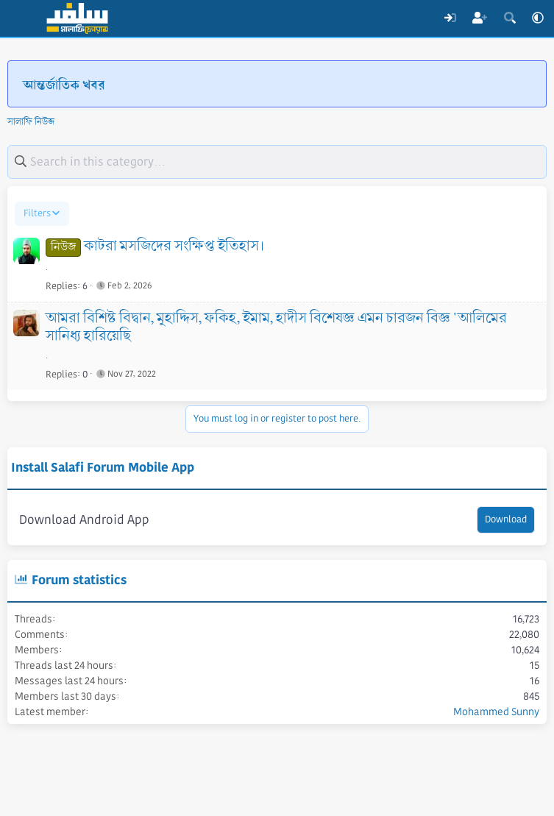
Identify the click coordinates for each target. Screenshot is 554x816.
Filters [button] (37, 213)
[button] (538, 18)
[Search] (509, 18)
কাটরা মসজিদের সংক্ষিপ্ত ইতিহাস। (174, 246)
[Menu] (20, 18)
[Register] (480, 18)
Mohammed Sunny (496, 711)
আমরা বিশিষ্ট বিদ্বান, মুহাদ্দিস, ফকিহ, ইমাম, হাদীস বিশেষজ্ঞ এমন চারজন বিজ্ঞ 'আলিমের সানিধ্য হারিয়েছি (276, 327)
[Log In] (450, 18)
